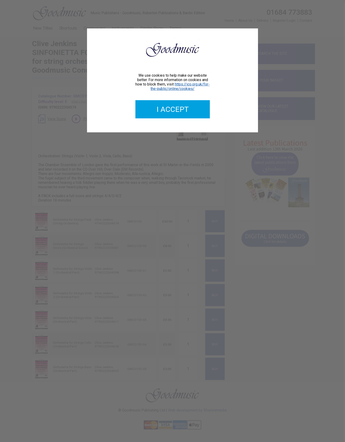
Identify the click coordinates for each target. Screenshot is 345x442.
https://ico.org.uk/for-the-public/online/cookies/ (180, 86)
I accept (173, 109)
